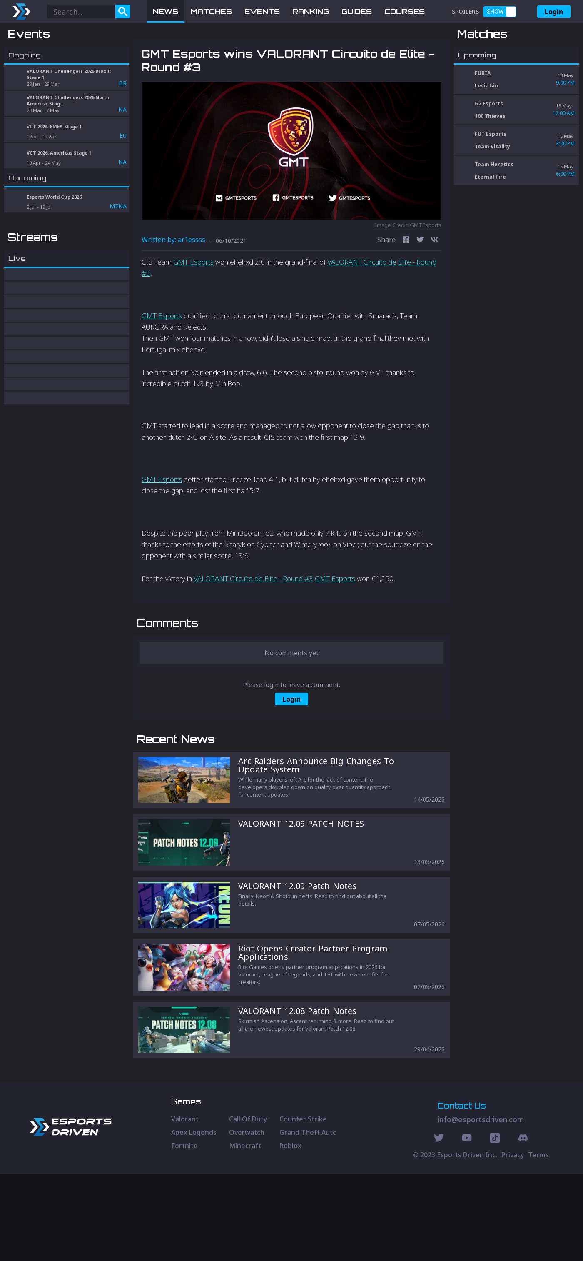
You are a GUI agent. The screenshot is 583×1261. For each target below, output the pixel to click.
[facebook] (406, 284)
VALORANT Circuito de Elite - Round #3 (253, 622)
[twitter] (420, 284)
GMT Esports (193, 305)
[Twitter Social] (439, 1226)
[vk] (434, 284)
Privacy (512, 1241)
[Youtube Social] (467, 1226)
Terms (538, 1241)
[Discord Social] (495, 1226)
